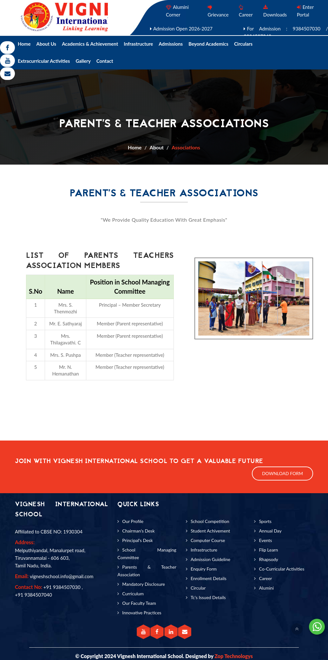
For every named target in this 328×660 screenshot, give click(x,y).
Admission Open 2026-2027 (183, 28)
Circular (198, 588)
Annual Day (270, 530)
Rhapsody (268, 559)
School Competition (210, 521)
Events (265, 540)
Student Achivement (210, 530)
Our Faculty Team (139, 603)
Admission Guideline (210, 559)
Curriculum (133, 593)
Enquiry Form (204, 569)
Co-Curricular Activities (281, 569)
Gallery (82, 61)
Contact (104, 61)
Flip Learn (268, 549)
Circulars (243, 44)
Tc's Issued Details (208, 597)
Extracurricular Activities (44, 61)
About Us (46, 44)
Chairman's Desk (138, 530)
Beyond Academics (208, 44)
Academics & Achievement (90, 44)
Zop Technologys (233, 656)
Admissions (171, 44)
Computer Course (208, 540)
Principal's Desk (137, 540)
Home (24, 44)
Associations (186, 147)
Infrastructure (138, 44)
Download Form (282, 473)
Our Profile (132, 521)
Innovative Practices (141, 612)
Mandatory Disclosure (143, 584)
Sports (265, 521)
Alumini (266, 588)
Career (265, 578)
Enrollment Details (208, 578)
